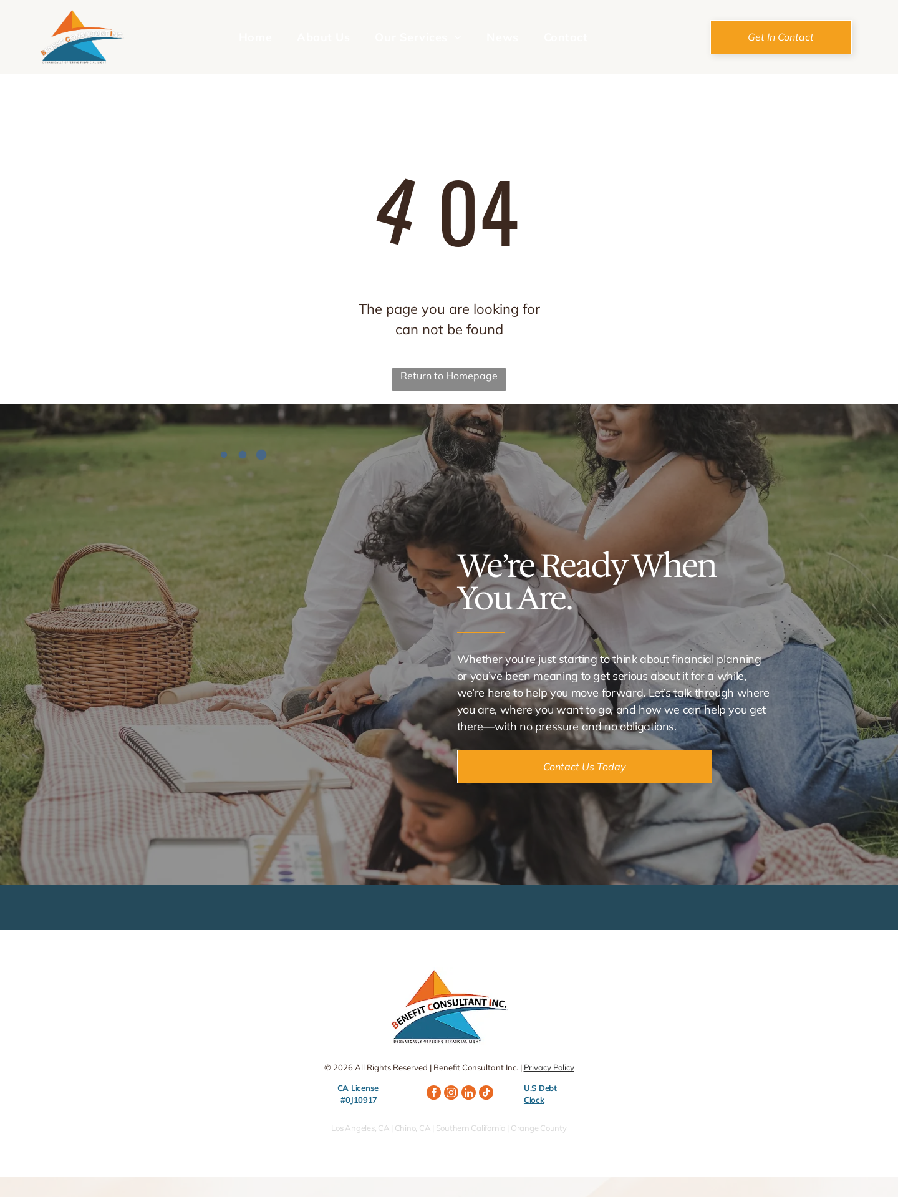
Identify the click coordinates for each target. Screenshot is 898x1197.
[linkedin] (468, 1094)
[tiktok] (486, 1094)
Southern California (471, 1128)
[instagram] (451, 1094)
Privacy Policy (549, 1067)
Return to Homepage (449, 375)
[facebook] (434, 1094)
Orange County (539, 1128)
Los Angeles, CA (360, 1128)
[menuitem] (255, 36)
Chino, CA (413, 1128)
